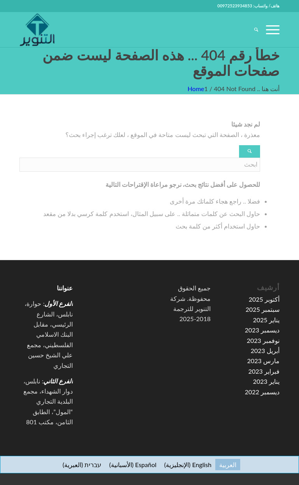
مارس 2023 (263, 360)
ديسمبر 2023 (262, 330)
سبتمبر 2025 (263, 309)
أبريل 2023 (265, 350)
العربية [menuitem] (227, 464)
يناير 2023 (266, 381)
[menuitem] (252, 29)
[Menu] (269, 29)
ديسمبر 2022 (262, 391)
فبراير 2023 (264, 371)
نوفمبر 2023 (263, 340)
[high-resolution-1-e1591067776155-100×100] (37, 29)
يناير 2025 (266, 319)
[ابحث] (252, 29)
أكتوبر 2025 (264, 299)
